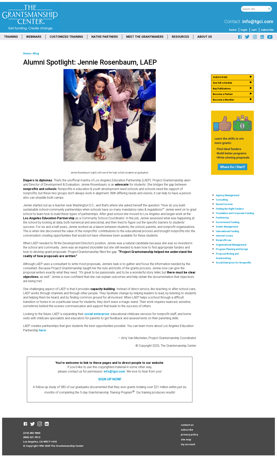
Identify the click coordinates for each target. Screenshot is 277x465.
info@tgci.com (257, 21)
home (232, 29)
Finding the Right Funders (230, 209)
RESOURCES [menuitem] (180, 36)
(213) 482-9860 (31, 433)
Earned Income (224, 204)
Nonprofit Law (223, 240)
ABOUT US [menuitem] (204, 36)
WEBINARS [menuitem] (33, 36)
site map (186, 439)
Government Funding (227, 222)
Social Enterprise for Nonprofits (233, 262)
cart (254, 29)
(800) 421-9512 (31, 437)
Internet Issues (224, 235)
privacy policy (189, 434)
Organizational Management (231, 244)
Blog (36, 53)
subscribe (267, 29)
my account (188, 444)
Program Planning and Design (232, 249)
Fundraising (222, 217)
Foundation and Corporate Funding (235, 213)
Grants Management (227, 226)
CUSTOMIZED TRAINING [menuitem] (66, 36)
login (244, 29)
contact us (187, 424)
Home (27, 53)
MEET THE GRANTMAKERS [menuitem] (145, 36)
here (42, 330)
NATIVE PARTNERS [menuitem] (104, 36)
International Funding (227, 231)
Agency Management (227, 195)
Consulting (222, 199)
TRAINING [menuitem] (11, 36)
